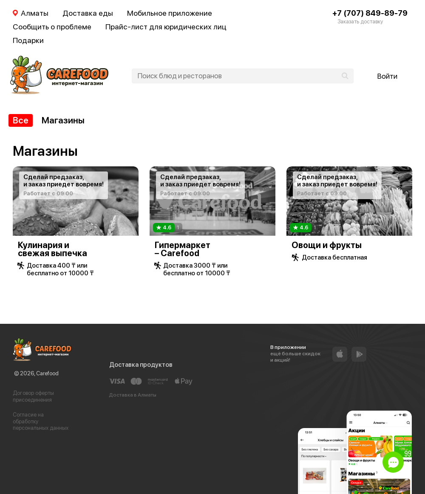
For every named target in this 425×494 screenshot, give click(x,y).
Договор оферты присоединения (33, 396)
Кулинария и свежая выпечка (52, 249)
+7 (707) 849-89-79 (370, 13)
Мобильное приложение (169, 13)
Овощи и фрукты (327, 245)
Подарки (28, 40)
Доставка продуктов (141, 364)
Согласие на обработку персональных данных (40, 421)
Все (20, 120)
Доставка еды (87, 13)
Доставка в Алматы (132, 395)
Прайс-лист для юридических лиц (166, 26)
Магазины (63, 120)
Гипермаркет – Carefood (182, 249)
